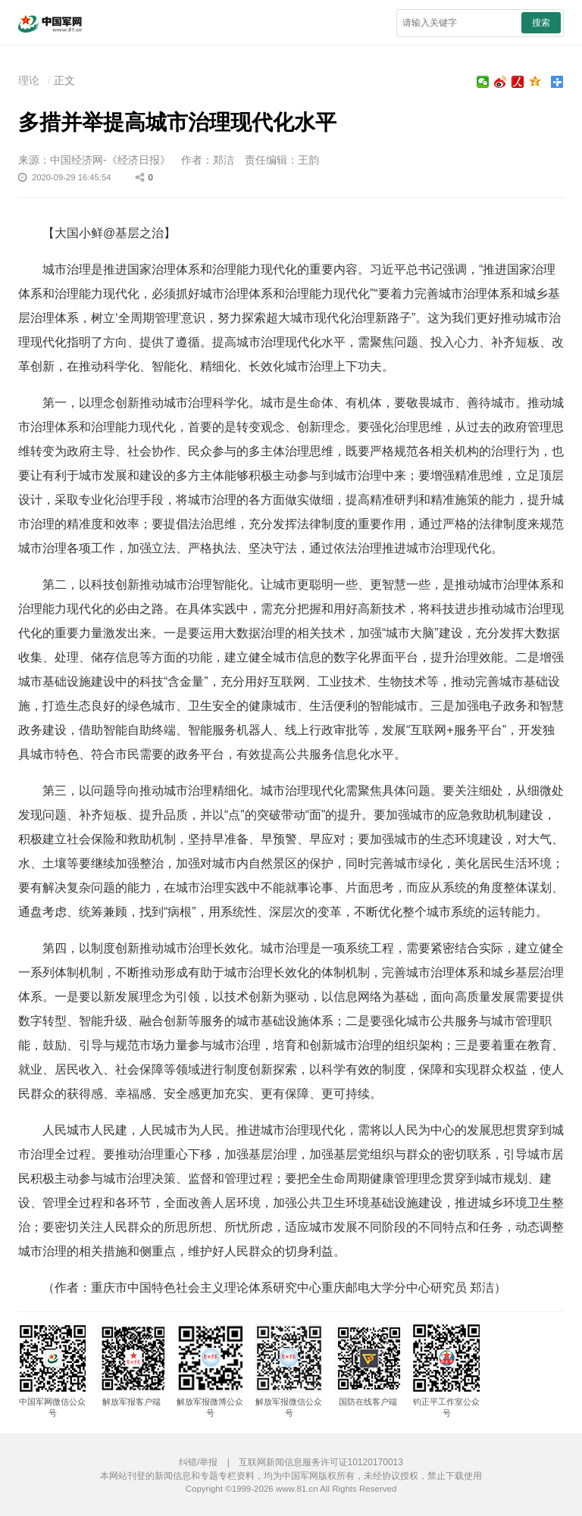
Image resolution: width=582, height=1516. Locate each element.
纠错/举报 (198, 1462)
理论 (28, 80)
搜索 (541, 22)
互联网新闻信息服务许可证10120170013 (321, 1462)
